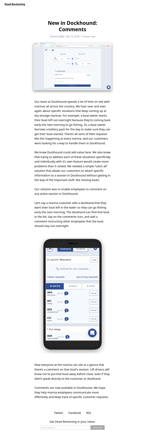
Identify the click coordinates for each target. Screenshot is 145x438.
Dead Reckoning (15, 4)
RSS (88, 413)
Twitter (58, 413)
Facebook (74, 413)
